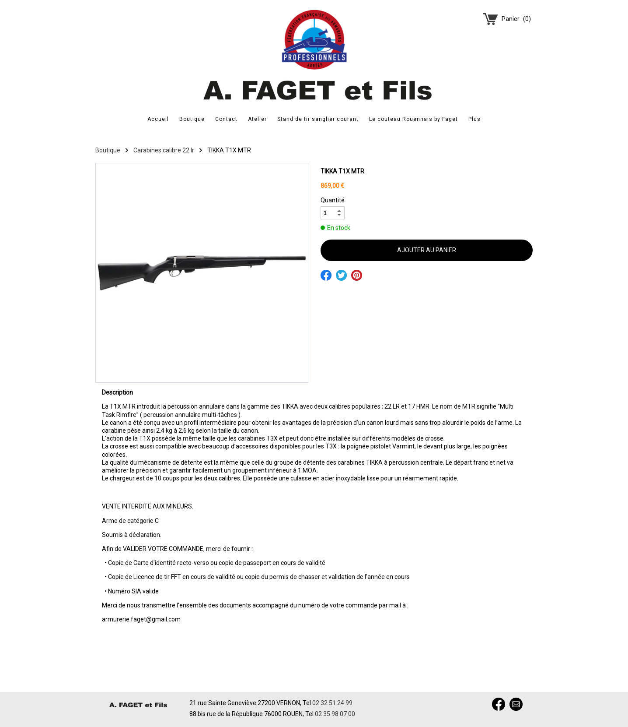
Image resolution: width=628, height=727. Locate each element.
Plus (474, 119)
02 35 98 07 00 (335, 713)
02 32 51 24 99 (332, 702)
